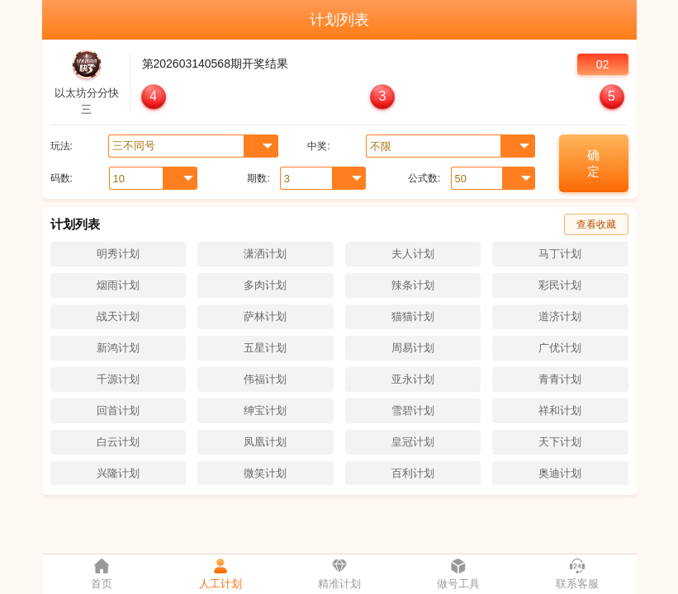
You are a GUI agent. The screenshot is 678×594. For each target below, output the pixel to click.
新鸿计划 (118, 348)
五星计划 (265, 348)
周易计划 (412, 348)
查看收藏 (596, 224)
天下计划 (559, 442)
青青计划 (559, 379)
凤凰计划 (265, 442)
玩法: (61, 146)
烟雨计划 (118, 285)
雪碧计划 (412, 410)
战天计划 (118, 316)
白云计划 (118, 442)
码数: (61, 178)
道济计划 (559, 316)
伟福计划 (265, 379)
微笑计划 (265, 473)
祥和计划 (559, 410)
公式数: (424, 178)
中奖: (318, 146)
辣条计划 (412, 285)
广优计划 (559, 348)
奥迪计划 (559, 473)
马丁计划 (559, 254)
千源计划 (118, 379)
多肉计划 (265, 285)
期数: (258, 178)
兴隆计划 (118, 473)
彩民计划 (559, 285)
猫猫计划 (412, 316)
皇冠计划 (412, 442)
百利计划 (412, 473)
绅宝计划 (265, 410)
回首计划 (118, 410)
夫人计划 (412, 254)
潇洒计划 (265, 254)
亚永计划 (412, 379)
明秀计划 (118, 254)
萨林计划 (265, 316)
